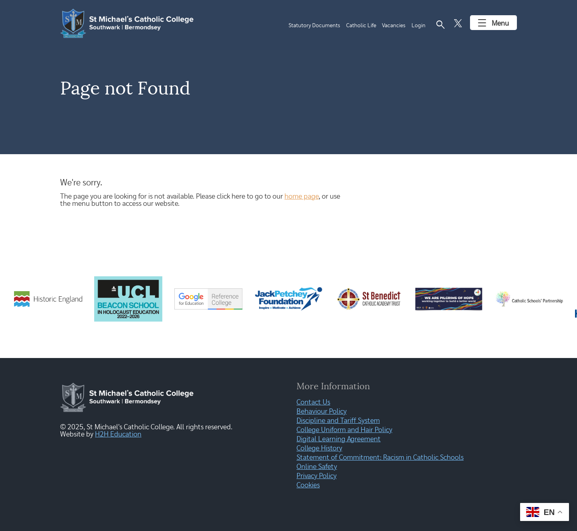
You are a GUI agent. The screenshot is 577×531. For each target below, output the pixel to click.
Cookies (308, 485)
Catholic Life (361, 25)
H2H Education (118, 434)
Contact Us (313, 402)
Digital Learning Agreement (339, 439)
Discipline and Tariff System (338, 420)
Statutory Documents (314, 25)
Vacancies (394, 25)
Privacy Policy (317, 476)
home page (301, 196)
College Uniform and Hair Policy (344, 430)
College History (319, 448)
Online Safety (317, 467)
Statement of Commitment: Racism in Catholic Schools (380, 457)
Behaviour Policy (322, 411)
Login (419, 25)
